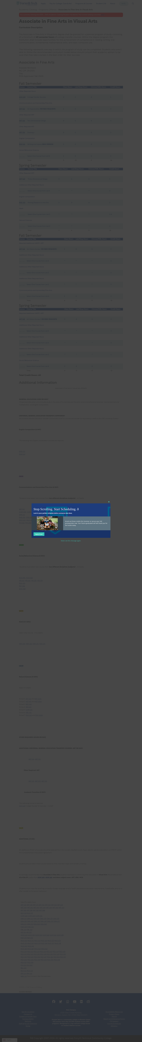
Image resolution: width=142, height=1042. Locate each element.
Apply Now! (39, 534)
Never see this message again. (71, 541)
